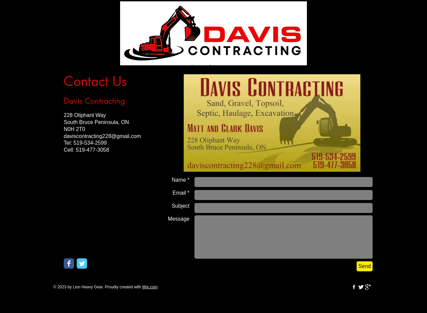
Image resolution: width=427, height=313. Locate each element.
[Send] (365, 266)
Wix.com (149, 287)
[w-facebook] (354, 287)
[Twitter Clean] (361, 287)
